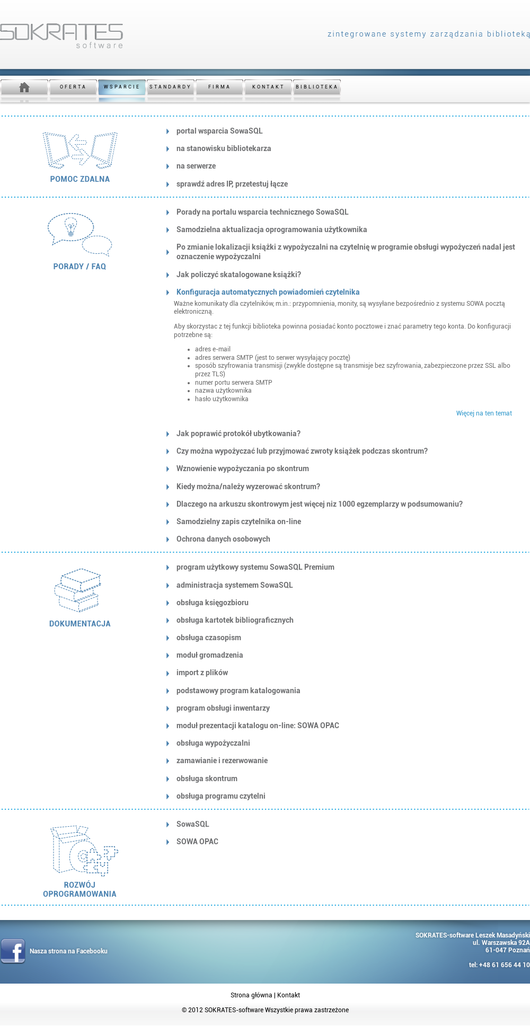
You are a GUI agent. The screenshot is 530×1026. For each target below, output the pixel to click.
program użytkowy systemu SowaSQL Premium (255, 567)
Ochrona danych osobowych (223, 539)
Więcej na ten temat (484, 413)
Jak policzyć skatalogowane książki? (238, 274)
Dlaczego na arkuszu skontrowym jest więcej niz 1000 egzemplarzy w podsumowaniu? (319, 504)
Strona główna (251, 995)
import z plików (202, 672)
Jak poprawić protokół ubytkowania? (238, 433)
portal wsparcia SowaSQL (219, 131)
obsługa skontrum (206, 778)
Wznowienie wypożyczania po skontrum (242, 468)
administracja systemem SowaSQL (234, 585)
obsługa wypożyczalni (213, 743)
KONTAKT (268, 87)
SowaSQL (192, 824)
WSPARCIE (122, 87)
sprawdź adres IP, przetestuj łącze (232, 184)
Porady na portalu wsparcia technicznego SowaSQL (262, 212)
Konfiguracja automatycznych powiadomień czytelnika (268, 292)
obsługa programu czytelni (221, 796)
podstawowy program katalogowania (238, 690)
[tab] (343, 130)
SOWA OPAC (197, 841)
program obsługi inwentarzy (223, 708)
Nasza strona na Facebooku (69, 951)
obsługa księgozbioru (212, 602)
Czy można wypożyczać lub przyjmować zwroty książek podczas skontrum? (302, 451)
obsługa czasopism (208, 637)
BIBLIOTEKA (317, 87)
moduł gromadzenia (209, 655)
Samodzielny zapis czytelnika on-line (238, 521)
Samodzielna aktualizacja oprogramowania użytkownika (271, 229)
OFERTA (73, 87)
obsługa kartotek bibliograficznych (235, 620)
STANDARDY (170, 87)
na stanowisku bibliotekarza (223, 148)
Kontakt (288, 995)
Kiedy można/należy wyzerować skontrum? (248, 486)
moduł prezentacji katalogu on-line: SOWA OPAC (257, 725)
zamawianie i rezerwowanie (222, 760)
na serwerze (196, 166)
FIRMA (219, 87)
